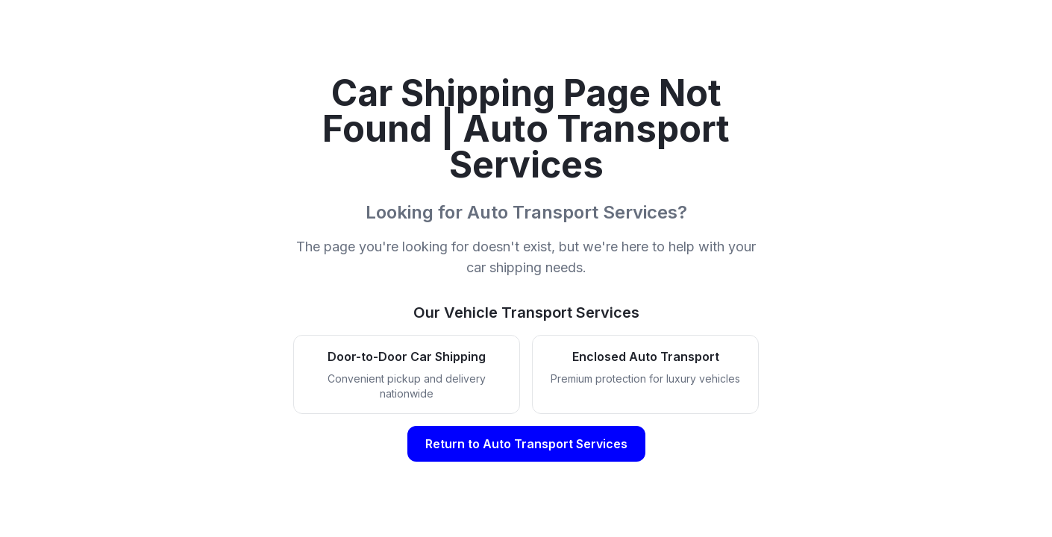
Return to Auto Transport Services (526, 443)
